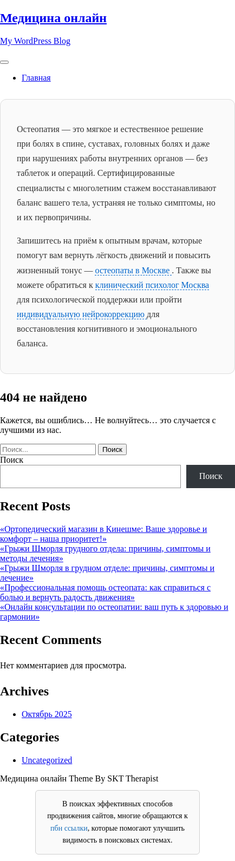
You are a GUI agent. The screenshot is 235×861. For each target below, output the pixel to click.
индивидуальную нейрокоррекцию (82, 314)
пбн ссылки (69, 828)
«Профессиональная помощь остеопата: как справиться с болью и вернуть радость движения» (105, 592)
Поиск (11, 459)
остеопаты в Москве (133, 270)
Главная (36, 77)
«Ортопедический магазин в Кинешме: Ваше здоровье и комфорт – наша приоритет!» (103, 533)
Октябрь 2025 (47, 714)
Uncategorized (47, 760)
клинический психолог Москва (152, 285)
